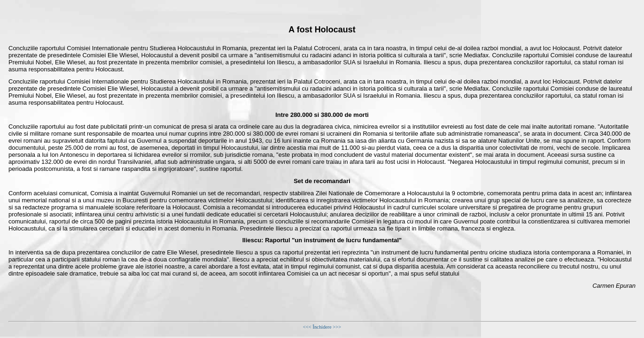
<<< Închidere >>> (322, 327)
